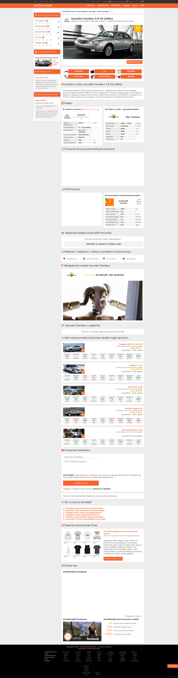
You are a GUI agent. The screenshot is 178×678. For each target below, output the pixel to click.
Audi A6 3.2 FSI (135, 387)
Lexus (110, 655)
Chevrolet (66, 661)
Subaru (86, 665)
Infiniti (99, 652)
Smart (134, 659)
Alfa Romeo (66, 652)
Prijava (107, 1)
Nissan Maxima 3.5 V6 (132, 430)
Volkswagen (86, 673)
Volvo (86, 674)
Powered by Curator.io (133, 615)
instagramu (128, 554)
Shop (142, 5)
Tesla (86, 669)
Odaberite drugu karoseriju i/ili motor (83, 515)
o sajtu (36, 1)
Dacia (78, 659)
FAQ (46, 659)
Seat (134, 657)
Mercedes (122, 652)
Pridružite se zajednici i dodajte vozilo (103, 244)
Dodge (89, 652)
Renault (134, 652)
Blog (135, 5)
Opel (122, 657)
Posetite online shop (113, 559)
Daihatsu (78, 661)
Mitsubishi (122, 653)
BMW (66, 655)
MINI (110, 659)
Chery (66, 659)
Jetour (99, 657)
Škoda (98, 674)
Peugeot (122, 659)
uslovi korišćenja (50, 655)
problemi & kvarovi (90, 109)
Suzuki (86, 667)
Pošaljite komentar (81, 483)
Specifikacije (103, 5)
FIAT (88, 653)
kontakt (51, 1)
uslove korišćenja (93, 477)
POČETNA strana (69, 11)
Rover (135, 653)
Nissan (122, 655)
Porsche (122, 661)
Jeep (99, 655)
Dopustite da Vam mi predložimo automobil (85, 519)
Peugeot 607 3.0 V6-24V (131, 344)
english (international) (120, 1)
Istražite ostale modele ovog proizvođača (84, 517)
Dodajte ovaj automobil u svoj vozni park (84, 508)
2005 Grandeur (103, 11)
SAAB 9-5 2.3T (136, 365)
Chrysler (78, 652)
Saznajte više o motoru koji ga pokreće (83, 512)
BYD (65, 657)
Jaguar (99, 653)
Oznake (126, 5)
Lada (99, 661)
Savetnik (90, 5)
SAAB (135, 655)
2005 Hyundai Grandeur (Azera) (46, 58)
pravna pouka (43, 1)
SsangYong (134, 661)
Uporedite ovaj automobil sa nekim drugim (85, 510)
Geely (89, 657)
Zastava (98, 673)
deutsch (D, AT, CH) (136, 1)
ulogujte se (68, 489)
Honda (89, 659)
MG (110, 657)
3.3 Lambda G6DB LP (81, 118)
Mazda (110, 661)
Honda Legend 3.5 (134, 408)
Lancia (110, 652)
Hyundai (92, 11)
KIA (99, 659)
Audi (65, 653)
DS (78, 657)
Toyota (86, 671)
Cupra (78, 655)
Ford (88, 655)
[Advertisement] (161, 45)
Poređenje (115, 5)
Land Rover (110, 653)
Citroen (78, 653)
